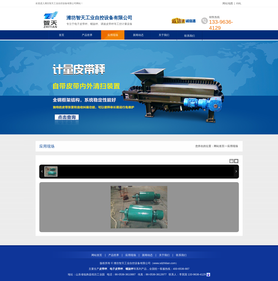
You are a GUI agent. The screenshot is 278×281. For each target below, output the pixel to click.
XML (238, 3)
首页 (61, 34)
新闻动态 (138, 34)
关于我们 (164, 34)
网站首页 (219, 146)
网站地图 (227, 3)
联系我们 (189, 35)
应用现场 (112, 34)
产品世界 (87, 34)
